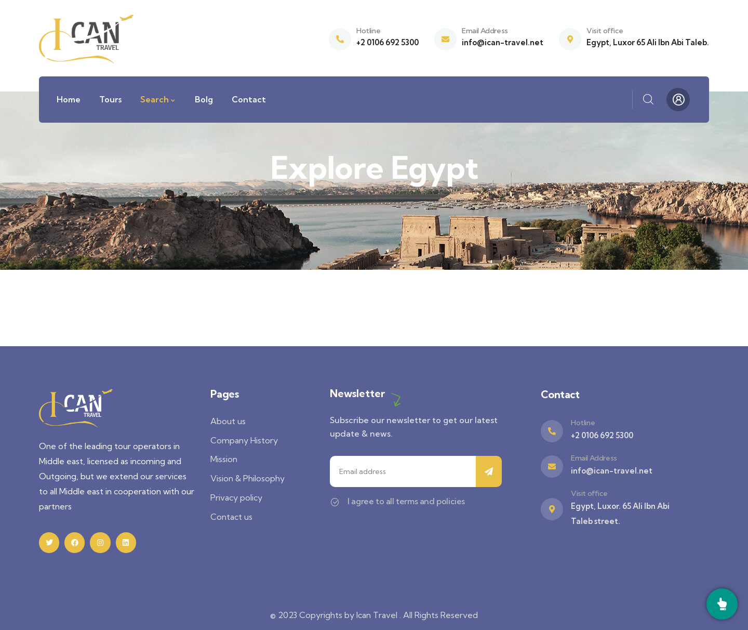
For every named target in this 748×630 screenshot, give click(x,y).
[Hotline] (340, 39)
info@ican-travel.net (502, 42)
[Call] (722, 604)
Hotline (368, 30)
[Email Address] (445, 39)
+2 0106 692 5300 (387, 42)
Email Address (485, 30)
